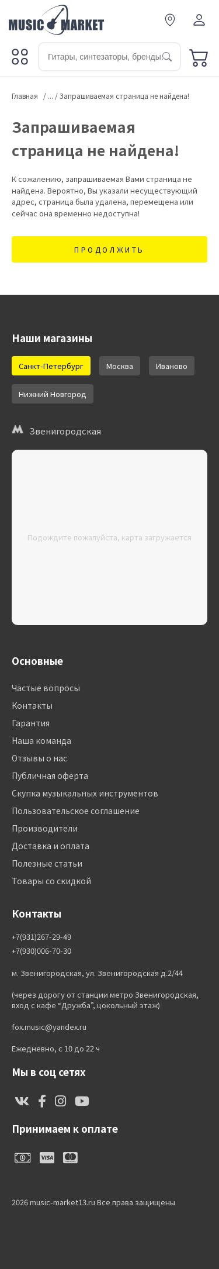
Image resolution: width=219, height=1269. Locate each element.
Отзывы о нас (39, 758)
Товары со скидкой (51, 881)
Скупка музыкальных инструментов (85, 793)
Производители (45, 828)
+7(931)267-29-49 (41, 937)
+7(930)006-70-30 (41, 951)
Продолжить (109, 249)
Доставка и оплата (50, 845)
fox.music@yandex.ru (49, 1027)
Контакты (32, 705)
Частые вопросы (46, 688)
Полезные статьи (47, 863)
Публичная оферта (50, 775)
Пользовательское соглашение (76, 810)
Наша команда (41, 740)
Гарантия (31, 723)
